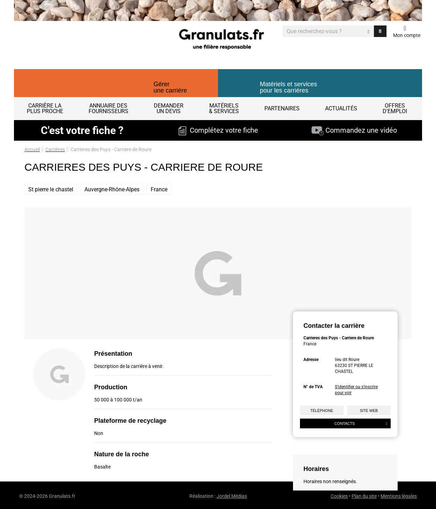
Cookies (339, 496)
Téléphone (321, 410)
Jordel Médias (232, 496)
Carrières (55, 149)
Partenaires (282, 108)
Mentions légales (399, 496)
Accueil (32, 149)
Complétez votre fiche (218, 130)
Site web (369, 410)
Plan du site (364, 496)
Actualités (341, 108)
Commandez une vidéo (354, 130)
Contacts (360, 423)
